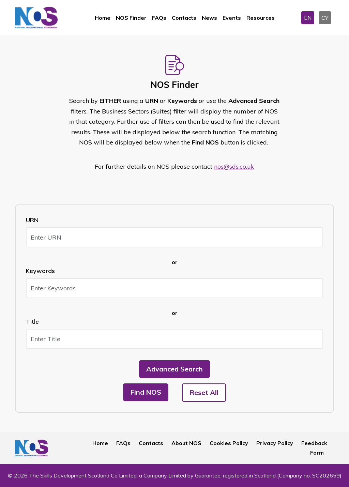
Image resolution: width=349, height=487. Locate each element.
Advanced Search (174, 369)
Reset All (203, 392)
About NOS (186, 443)
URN (32, 220)
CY (324, 17)
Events (232, 17)
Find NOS (145, 392)
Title (32, 321)
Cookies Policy (229, 443)
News (209, 17)
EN (308, 17)
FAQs (159, 17)
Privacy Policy (274, 443)
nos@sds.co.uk (234, 166)
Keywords (40, 271)
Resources (260, 17)
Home (102, 17)
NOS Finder (131, 17)
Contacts (184, 17)
